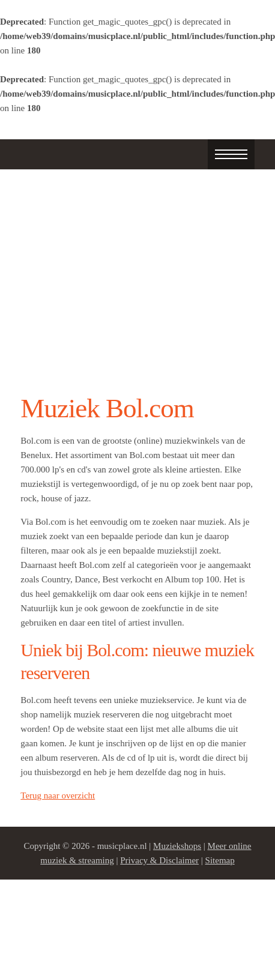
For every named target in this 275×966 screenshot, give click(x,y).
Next (239, 275)
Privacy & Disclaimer (159, 860)
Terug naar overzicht (57, 795)
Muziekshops (177, 846)
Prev (36, 275)
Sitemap (220, 860)
